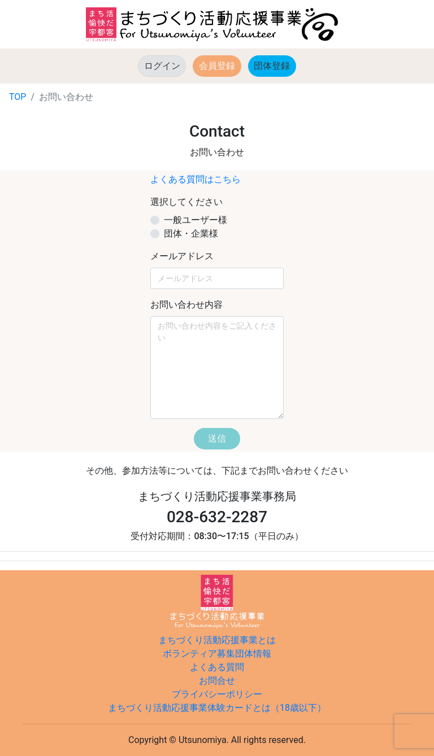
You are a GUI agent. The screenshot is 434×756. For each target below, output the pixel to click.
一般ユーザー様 (195, 220)
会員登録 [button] (217, 65)
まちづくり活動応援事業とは (217, 640)
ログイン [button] (162, 65)
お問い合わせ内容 (186, 304)
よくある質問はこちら (195, 179)
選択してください (186, 201)
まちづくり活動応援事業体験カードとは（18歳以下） (217, 707)
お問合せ (217, 680)
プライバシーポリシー (217, 694)
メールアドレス (182, 256)
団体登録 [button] (275, 65)
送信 (217, 438)
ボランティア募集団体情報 (217, 653)
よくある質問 (217, 667)
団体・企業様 (191, 233)
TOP (17, 96)
